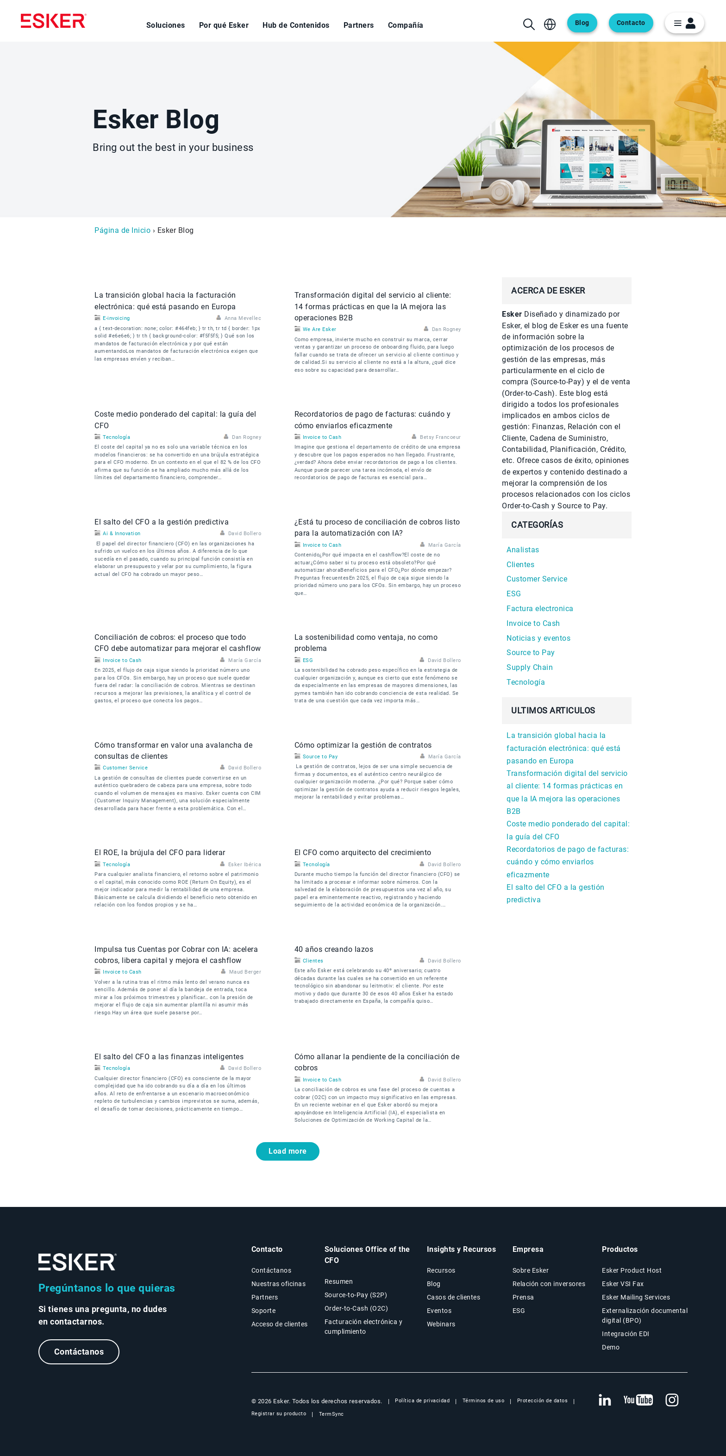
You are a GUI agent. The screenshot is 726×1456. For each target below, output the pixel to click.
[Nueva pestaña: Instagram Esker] (672, 1400)
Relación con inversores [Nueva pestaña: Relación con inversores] (549, 1283)
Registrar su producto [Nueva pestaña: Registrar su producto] (279, 1414)
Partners (359, 25)
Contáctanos (79, 1351)
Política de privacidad (422, 1401)
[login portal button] (684, 22)
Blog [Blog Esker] (434, 1283)
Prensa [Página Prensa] (523, 1297)
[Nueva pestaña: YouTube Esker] (638, 1400)
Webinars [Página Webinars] (441, 1324)
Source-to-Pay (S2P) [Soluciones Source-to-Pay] (356, 1295)
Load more (288, 1151)
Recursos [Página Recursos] (441, 1270)
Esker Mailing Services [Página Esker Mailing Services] (636, 1297)
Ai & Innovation (122, 534)
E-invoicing (116, 318)
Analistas (523, 549)
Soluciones (165, 25)
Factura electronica (540, 608)
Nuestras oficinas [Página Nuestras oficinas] (278, 1283)
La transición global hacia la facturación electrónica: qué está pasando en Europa (564, 748)
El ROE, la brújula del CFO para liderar (159, 852)
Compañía (406, 25)
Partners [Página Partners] (264, 1297)
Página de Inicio (122, 230)
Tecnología (116, 437)
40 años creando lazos (334, 949)
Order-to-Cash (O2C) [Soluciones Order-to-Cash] (356, 1308)
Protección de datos (542, 1401)
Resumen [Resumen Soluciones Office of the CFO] (339, 1281)
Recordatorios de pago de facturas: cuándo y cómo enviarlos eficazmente (568, 862)
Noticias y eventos (538, 638)
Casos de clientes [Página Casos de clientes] (454, 1297)
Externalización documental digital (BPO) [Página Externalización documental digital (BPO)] (645, 1315)
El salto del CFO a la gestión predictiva (161, 522)
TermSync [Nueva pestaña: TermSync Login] (331, 1414)
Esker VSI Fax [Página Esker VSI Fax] (623, 1283)
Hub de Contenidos (296, 25)
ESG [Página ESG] (519, 1310)
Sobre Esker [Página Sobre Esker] (531, 1270)
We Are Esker (320, 329)
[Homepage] (53, 20)
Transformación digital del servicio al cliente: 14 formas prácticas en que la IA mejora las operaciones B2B (372, 306)
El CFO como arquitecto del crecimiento (363, 852)
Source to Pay (320, 757)
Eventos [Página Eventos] (439, 1310)
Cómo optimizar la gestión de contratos (363, 745)
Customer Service (125, 768)
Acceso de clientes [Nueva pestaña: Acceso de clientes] (279, 1324)
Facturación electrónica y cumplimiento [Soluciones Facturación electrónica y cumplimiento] (364, 1326)
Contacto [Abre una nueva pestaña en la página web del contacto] (631, 23)
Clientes (313, 961)
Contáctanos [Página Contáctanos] (271, 1270)
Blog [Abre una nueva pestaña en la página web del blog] (582, 23)
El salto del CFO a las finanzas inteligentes (169, 1056)
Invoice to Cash (322, 437)
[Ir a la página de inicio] (77, 1262)
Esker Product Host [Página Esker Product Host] (632, 1270)
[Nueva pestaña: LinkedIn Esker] (604, 1400)
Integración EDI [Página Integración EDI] (626, 1333)
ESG (308, 660)
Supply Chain (530, 667)
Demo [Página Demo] (611, 1347)
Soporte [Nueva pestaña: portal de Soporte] (263, 1310)
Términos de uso (484, 1401)
